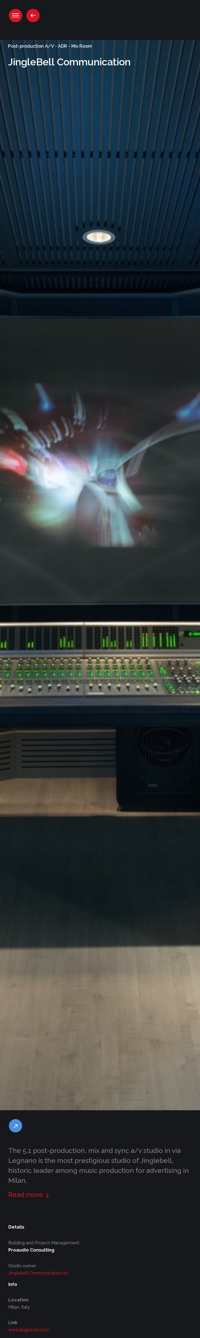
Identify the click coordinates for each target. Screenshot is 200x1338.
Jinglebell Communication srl (38, 1273)
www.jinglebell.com (28, 1329)
